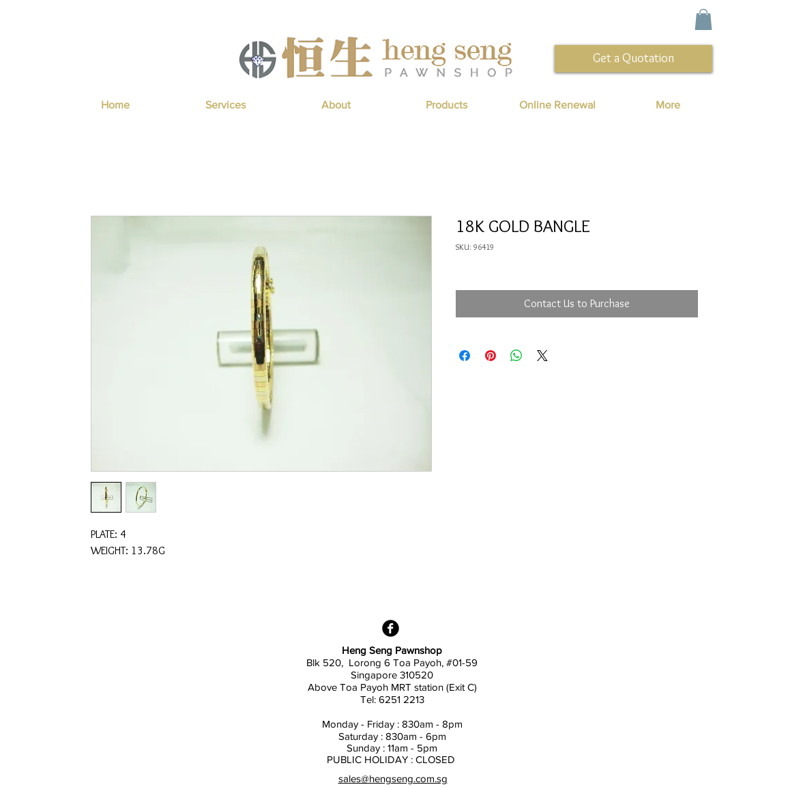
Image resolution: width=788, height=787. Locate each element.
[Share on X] (542, 355)
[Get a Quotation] (633, 58)
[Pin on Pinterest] (490, 355)
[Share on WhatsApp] (516, 355)
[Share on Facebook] (464, 355)
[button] (703, 19)
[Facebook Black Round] (390, 628)
